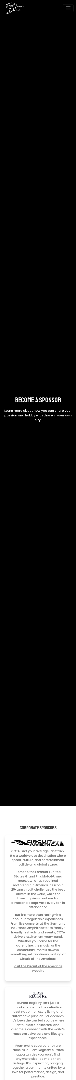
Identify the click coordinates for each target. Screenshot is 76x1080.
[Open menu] (68, 8)
